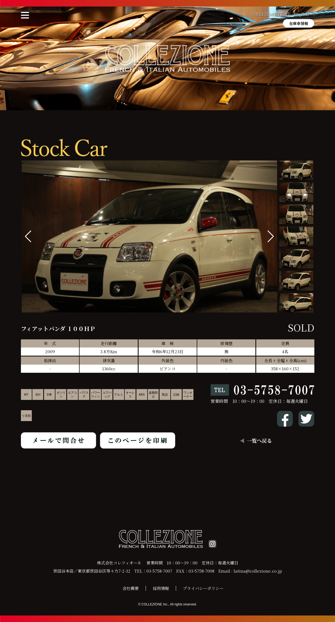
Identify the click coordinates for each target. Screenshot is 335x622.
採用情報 (161, 588)
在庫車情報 (298, 23)
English (301, 14)
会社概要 (131, 588)
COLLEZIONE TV (267, 14)
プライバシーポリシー (203, 588)
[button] (270, 236)
